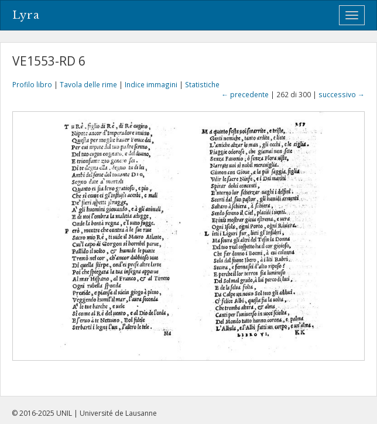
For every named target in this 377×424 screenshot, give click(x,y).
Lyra (26, 15)
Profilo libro (32, 84)
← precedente (245, 94)
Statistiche (202, 84)
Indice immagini (151, 84)
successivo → (341, 94)
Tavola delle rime (88, 84)
